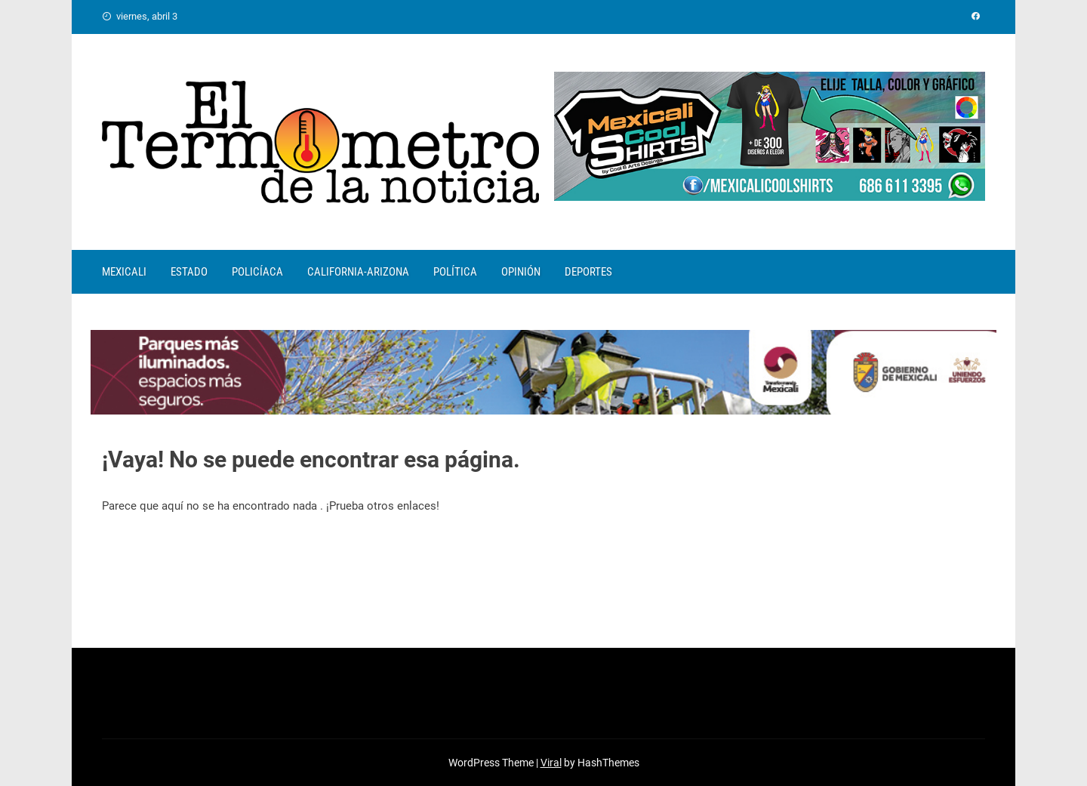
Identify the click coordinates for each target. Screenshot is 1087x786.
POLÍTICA (455, 272)
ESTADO (189, 272)
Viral (551, 763)
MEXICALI (124, 272)
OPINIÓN (520, 272)
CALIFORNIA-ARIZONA (358, 272)
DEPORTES (588, 272)
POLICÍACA (257, 272)
